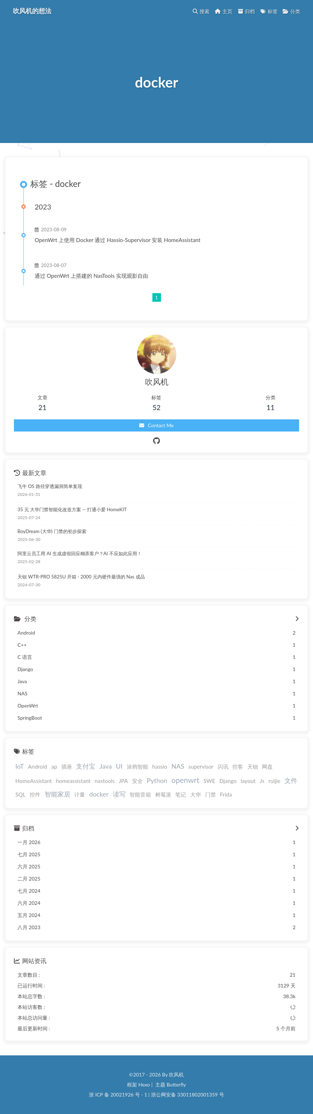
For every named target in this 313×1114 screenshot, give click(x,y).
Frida (226, 794)
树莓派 (163, 794)
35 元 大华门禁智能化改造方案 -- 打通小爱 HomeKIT (72, 509)
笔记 (180, 794)
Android (37, 766)
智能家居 (57, 794)
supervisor (200, 766)
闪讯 (223, 766)
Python (157, 780)
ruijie (274, 781)
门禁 (210, 794)
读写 (119, 794)
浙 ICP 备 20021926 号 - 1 (118, 1094)
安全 (137, 781)
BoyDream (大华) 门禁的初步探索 (51, 531)
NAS (177, 766)
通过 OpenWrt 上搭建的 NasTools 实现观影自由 (91, 275)
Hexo (144, 1084)
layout (248, 781)
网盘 (267, 766)
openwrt (185, 779)
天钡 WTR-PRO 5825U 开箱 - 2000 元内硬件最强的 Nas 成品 (81, 577)
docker (98, 794)
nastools (105, 781)
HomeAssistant (33, 781)
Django (228, 781)
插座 (66, 766)
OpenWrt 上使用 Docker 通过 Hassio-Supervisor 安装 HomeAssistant (118, 240)
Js (262, 781)
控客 (237, 766)
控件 (35, 794)
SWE (209, 781)
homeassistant (73, 781)
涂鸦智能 (137, 766)
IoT (19, 766)
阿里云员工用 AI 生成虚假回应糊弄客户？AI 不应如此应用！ (79, 553)
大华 (195, 794)
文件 (290, 780)
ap (54, 766)
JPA (123, 781)
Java (106, 766)
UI (119, 766)
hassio (159, 766)
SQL (20, 794)
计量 (79, 794)
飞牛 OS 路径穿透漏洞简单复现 (49, 486)
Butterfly (176, 1084)
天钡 (252, 766)
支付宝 (85, 766)
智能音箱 (140, 794)
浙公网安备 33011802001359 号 (187, 1094)
